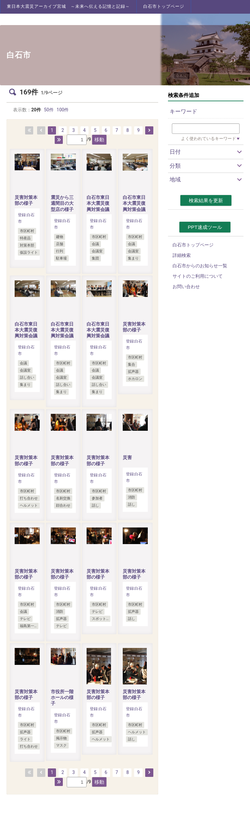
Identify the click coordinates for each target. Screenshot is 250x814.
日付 (175, 151)
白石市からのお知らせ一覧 (200, 265)
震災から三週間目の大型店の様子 (62, 203)
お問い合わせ (186, 286)
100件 (63, 109)
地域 (175, 179)
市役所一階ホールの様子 (62, 697)
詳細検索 (182, 255)
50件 (49, 109)
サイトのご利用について (198, 276)
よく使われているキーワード (208, 138)
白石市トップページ (163, 6)
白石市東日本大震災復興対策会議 (98, 203)
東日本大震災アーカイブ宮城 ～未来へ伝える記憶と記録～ (68, 6)
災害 (127, 457)
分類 (175, 165)
